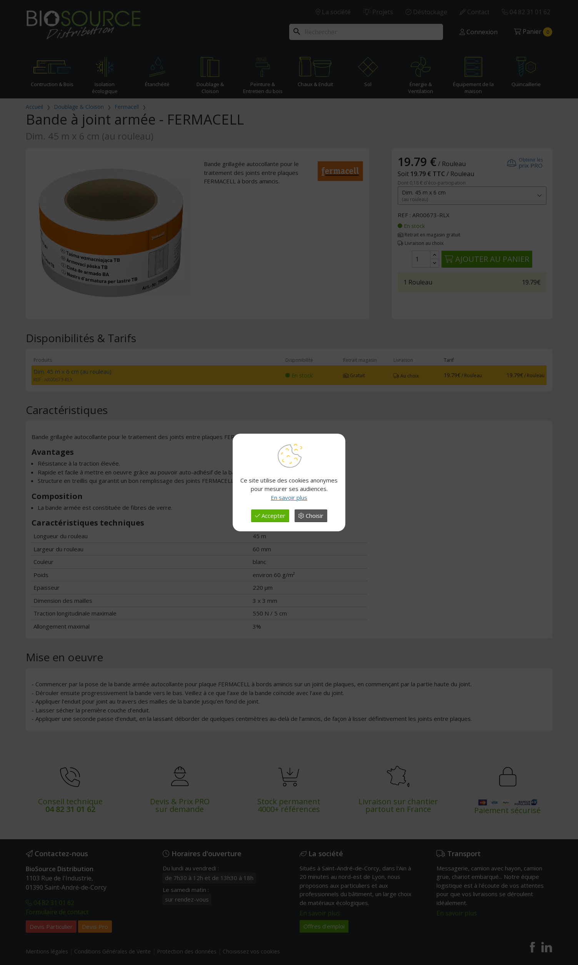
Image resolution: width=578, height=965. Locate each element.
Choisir (310, 515)
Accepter (270, 515)
